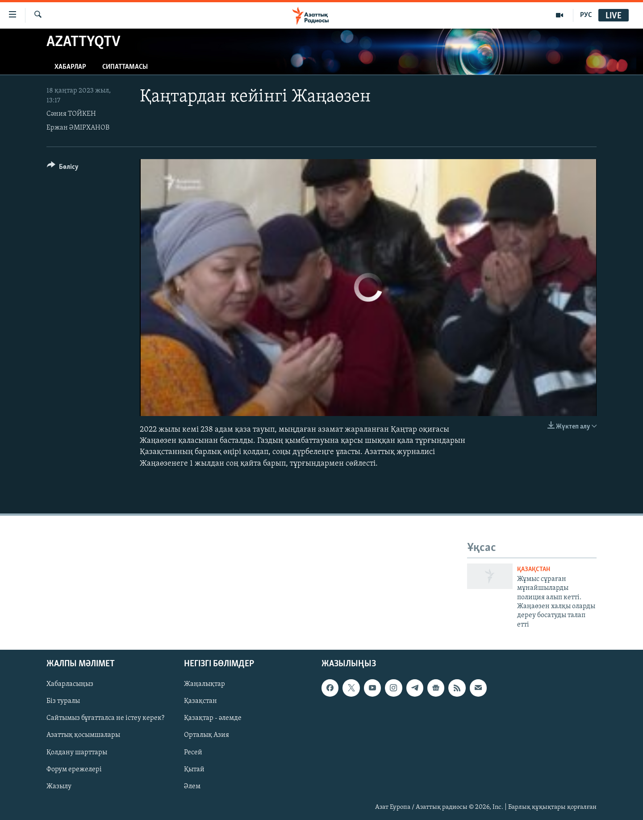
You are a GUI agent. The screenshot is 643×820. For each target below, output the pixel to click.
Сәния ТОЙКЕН (71, 114)
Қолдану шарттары (76, 752)
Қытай (194, 769)
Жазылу (58, 786)
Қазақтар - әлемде (213, 718)
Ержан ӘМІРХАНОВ (77, 127)
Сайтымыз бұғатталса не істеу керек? (105, 718)
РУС (586, 15)
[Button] (63, 168)
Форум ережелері (74, 769)
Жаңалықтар (204, 684)
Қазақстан (200, 701)
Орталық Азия (206, 735)
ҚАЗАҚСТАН (533, 569)
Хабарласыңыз (69, 684)
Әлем (192, 786)
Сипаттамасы (125, 67)
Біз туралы (63, 701)
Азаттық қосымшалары (83, 735)
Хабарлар (70, 67)
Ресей (193, 752)
